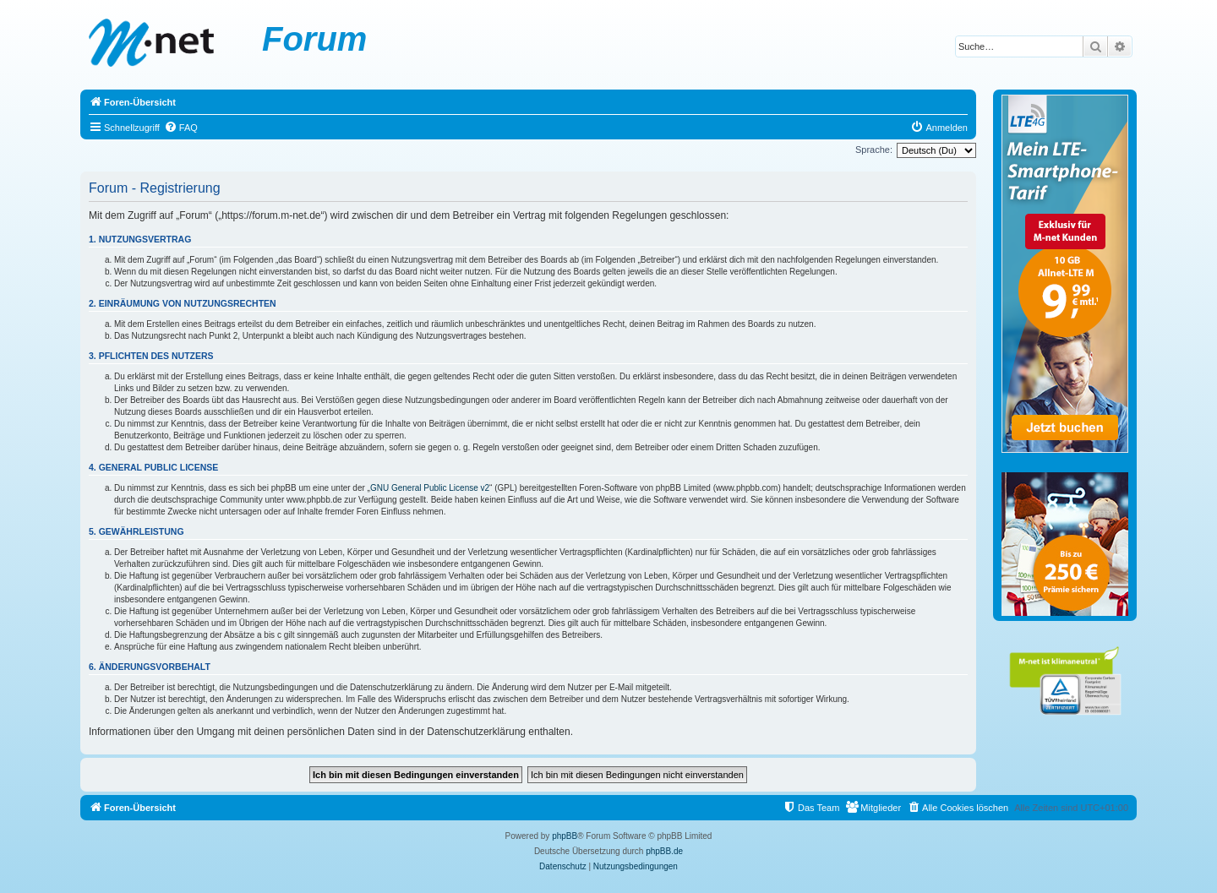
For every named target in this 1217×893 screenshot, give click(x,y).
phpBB (564, 836)
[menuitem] (181, 127)
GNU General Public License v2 (429, 488)
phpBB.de (664, 851)
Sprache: (873, 149)
